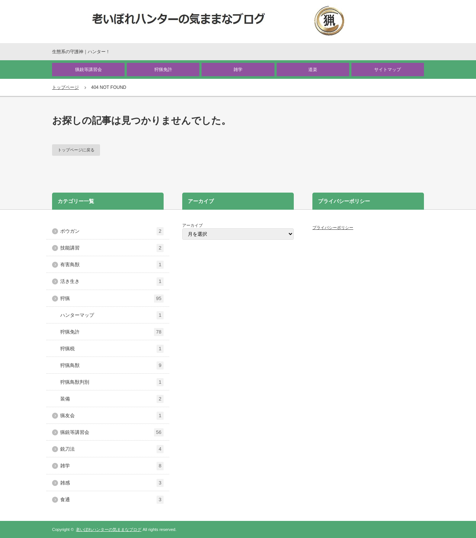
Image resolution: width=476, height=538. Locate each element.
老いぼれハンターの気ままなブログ (108, 529)
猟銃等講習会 (88, 69)
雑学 (238, 69)
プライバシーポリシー (332, 227)
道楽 (312, 69)
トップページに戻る (76, 150)
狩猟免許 (163, 69)
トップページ (65, 87)
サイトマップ (387, 69)
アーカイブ (192, 225)
